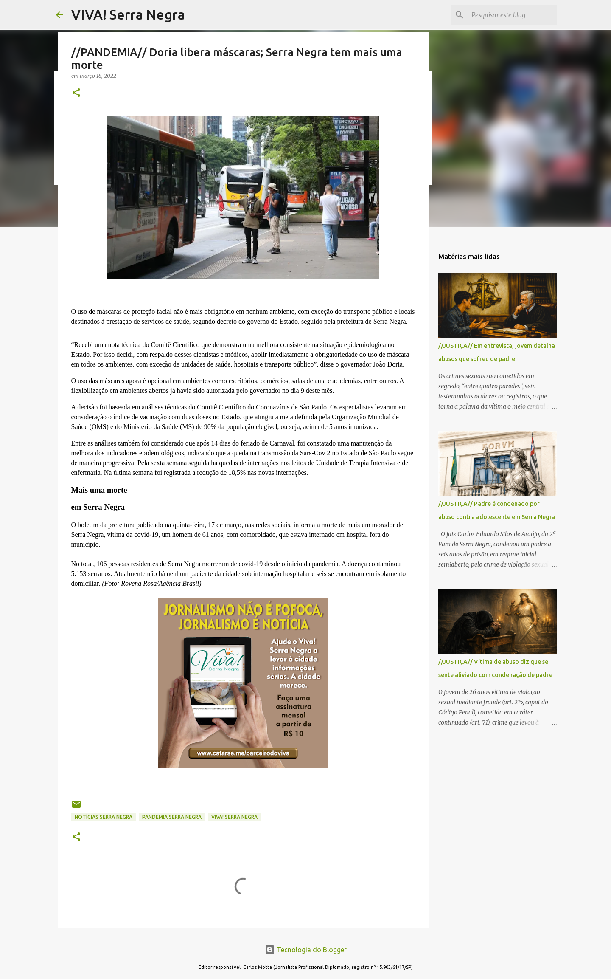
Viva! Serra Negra (234, 817)
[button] (76, 93)
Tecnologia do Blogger (306, 950)
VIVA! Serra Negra (128, 14)
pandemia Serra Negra (172, 817)
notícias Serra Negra (103, 817)
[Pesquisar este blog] (512, 15)
